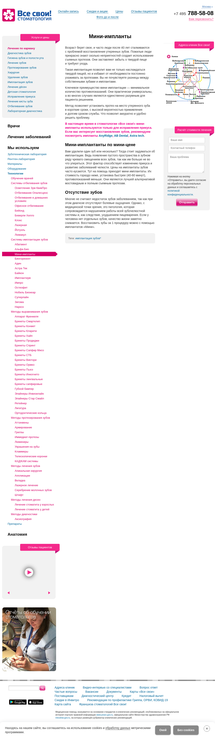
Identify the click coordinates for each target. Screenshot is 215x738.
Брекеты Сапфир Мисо (29, 350)
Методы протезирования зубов (30, 417)
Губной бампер (24, 388)
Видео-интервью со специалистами (107, 687)
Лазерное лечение (26, 485)
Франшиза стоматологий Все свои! (103, 704)
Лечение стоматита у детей (32, 509)
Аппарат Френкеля (26, 316)
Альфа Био (22, 249)
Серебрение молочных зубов (33, 490)
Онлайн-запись (68, 11)
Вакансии (91, 691)
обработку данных (117, 728)
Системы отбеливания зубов (29, 183)
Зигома (19, 302)
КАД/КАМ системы (26, 461)
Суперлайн (22, 297)
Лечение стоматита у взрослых (34, 504)
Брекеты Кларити (26, 331)
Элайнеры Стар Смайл (29, 398)
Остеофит (21, 287)
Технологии (15, 173)
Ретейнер (21, 403)
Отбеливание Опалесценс (31, 192)
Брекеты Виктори (26, 359)
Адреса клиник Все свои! (194, 45)
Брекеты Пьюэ (24, 369)
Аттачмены (22, 422)
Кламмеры (21, 451)
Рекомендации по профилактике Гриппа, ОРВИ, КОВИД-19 (127, 700)
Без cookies (185, 730)
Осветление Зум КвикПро (31, 188)
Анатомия (17, 534)
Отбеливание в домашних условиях (31, 199)
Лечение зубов (17, 62)
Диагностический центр (97, 696)
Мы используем (23, 147)
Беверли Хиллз (24, 215)
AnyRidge (106, 135)
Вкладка (20, 480)
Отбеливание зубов (20, 106)
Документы (114, 691)
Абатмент (21, 244)
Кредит (126, 696)
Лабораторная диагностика (25, 111)
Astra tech (137, 135)
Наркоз (19, 306)
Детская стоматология (22, 91)
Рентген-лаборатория (21, 159)
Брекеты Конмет (25, 326)
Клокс (18, 220)
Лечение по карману (21, 48)
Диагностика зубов (19, 53)
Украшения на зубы (27, 446)
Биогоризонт (22, 258)
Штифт (19, 494)
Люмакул (20, 234)
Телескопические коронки (31, 456)
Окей (162, 730)
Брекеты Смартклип (27, 321)
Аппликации (22, 475)
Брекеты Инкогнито (27, 374)
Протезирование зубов (22, 67)
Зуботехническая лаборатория (27, 154)
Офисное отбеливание (29, 205)
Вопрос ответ (149, 687)
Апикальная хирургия (28, 470)
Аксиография (23, 519)
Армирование (23, 427)
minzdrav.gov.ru (62, 718)
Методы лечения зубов (25, 466)
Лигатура (20, 408)
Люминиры (21, 441)
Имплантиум (23, 277)
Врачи (14, 126)
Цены (119, 11)
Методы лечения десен (25, 499)
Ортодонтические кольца (30, 412)
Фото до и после (107, 17)
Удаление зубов (18, 77)
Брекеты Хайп (24, 335)
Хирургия (13, 72)
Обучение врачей (22, 178)
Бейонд (19, 210)
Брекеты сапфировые (28, 384)
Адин (18, 263)
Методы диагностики (24, 514)
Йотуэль (20, 229)
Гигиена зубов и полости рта (26, 58)
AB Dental (121, 135)
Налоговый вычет (151, 696)
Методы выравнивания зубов (29, 311)
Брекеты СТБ (23, 355)
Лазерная (21, 225)
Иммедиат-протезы (27, 437)
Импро (19, 282)
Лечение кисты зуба (20, 101)
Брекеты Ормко (24, 364)
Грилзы (19, 432)
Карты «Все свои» (142, 691)
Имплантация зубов (20, 82)
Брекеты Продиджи (27, 340)
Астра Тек (21, 268)
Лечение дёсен (17, 86)
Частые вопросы (66, 691)
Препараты (15, 523)
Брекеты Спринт (25, 345)
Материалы (15, 163)
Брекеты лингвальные (29, 379)
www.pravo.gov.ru (104, 715)
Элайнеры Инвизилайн (29, 393)
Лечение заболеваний (29, 137)
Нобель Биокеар (25, 292)
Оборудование (17, 168)
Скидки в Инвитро (67, 700)
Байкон (19, 273)
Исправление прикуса (21, 96)
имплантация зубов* (88, 238)
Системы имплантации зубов (29, 239)
